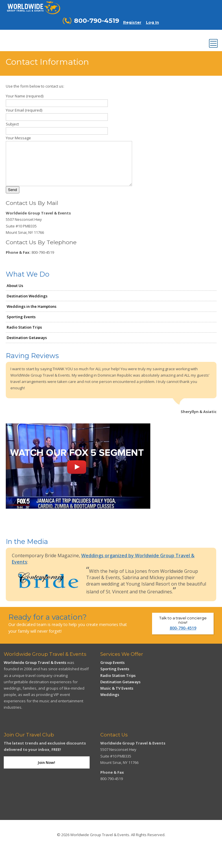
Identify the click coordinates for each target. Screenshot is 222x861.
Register (132, 22)
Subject (12, 124)
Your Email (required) (24, 110)
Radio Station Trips (24, 335)
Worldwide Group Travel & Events (35, 671)
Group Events (112, 671)
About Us (15, 294)
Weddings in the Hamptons (31, 315)
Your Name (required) (24, 96)
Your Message (18, 137)
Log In (152, 22)
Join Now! (46, 771)
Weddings (109, 703)
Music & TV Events (116, 696)
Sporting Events (21, 325)
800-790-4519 (183, 636)
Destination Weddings (27, 304)
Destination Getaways (27, 346)
